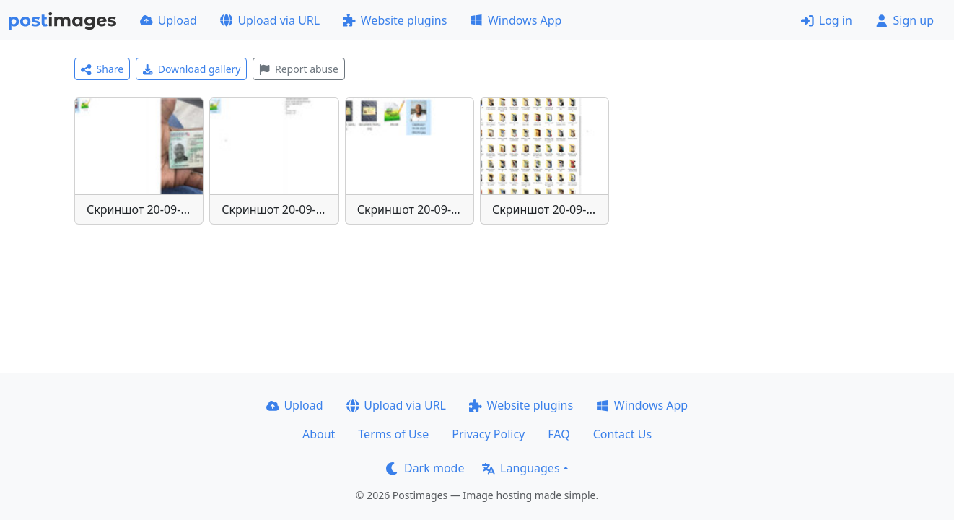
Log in (826, 20)
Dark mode (425, 468)
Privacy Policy (488, 434)
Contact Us (622, 434)
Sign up (904, 20)
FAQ (558, 434)
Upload (168, 20)
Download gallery (191, 69)
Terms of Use (393, 434)
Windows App (515, 20)
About (318, 434)
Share (102, 69)
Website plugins (395, 20)
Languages (520, 468)
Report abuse (298, 69)
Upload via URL (270, 20)
